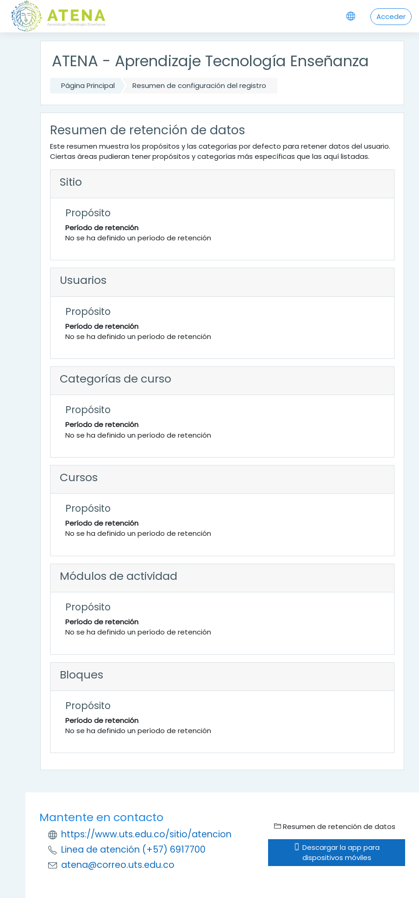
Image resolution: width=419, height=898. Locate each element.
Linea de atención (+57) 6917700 (133, 849)
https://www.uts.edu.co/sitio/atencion (146, 834)
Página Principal (88, 85)
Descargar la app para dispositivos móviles (337, 852)
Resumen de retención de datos (334, 826)
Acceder (391, 16)
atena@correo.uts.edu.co (118, 865)
